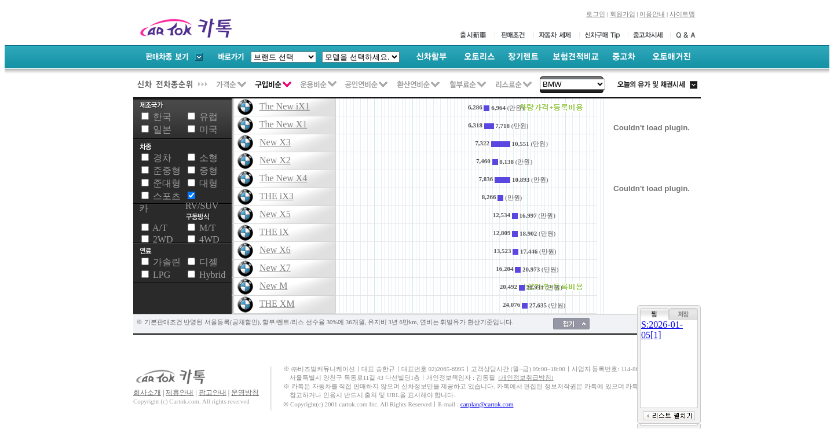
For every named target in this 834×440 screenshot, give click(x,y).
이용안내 (652, 13)
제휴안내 (179, 392)
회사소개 (147, 392)
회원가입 (622, 13)
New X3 (275, 142)
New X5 (275, 214)
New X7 (275, 268)
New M (273, 286)
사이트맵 (682, 13)
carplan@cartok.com (487, 404)
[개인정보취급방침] (525, 378)
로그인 (595, 13)
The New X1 (283, 124)
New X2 (275, 160)
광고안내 (212, 392)
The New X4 (283, 178)
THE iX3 (276, 196)
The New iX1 (284, 106)
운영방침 (245, 392)
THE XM (277, 304)
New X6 (275, 250)
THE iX (274, 232)
